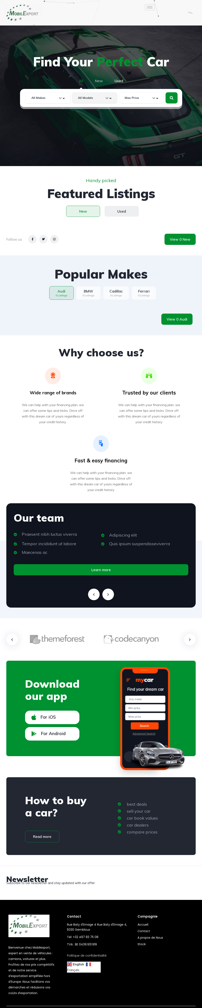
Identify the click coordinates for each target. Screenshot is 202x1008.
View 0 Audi (177, 319)
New (99, 81)
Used (119, 81)
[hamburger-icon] (149, 7)
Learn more (101, 570)
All (81, 81)
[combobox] (48, 97)
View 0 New (180, 239)
